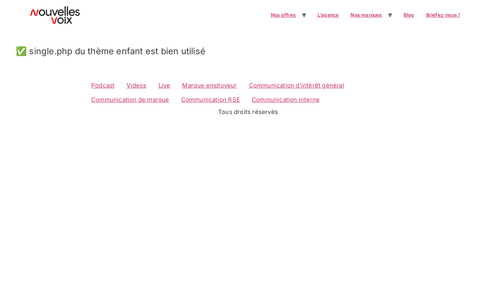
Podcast (103, 85)
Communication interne (286, 99)
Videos (136, 85)
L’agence (328, 15)
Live (164, 85)
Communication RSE (210, 99)
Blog (409, 15)
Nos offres (283, 15)
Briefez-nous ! (443, 15)
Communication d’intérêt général (296, 85)
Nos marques (366, 15)
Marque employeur (209, 85)
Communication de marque (130, 99)
